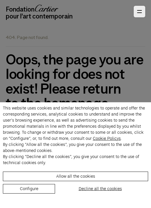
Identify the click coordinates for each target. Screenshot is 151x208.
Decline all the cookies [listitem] (100, 188)
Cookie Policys (107, 138)
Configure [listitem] (29, 188)
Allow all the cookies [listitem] (75, 176)
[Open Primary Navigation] (139, 11)
